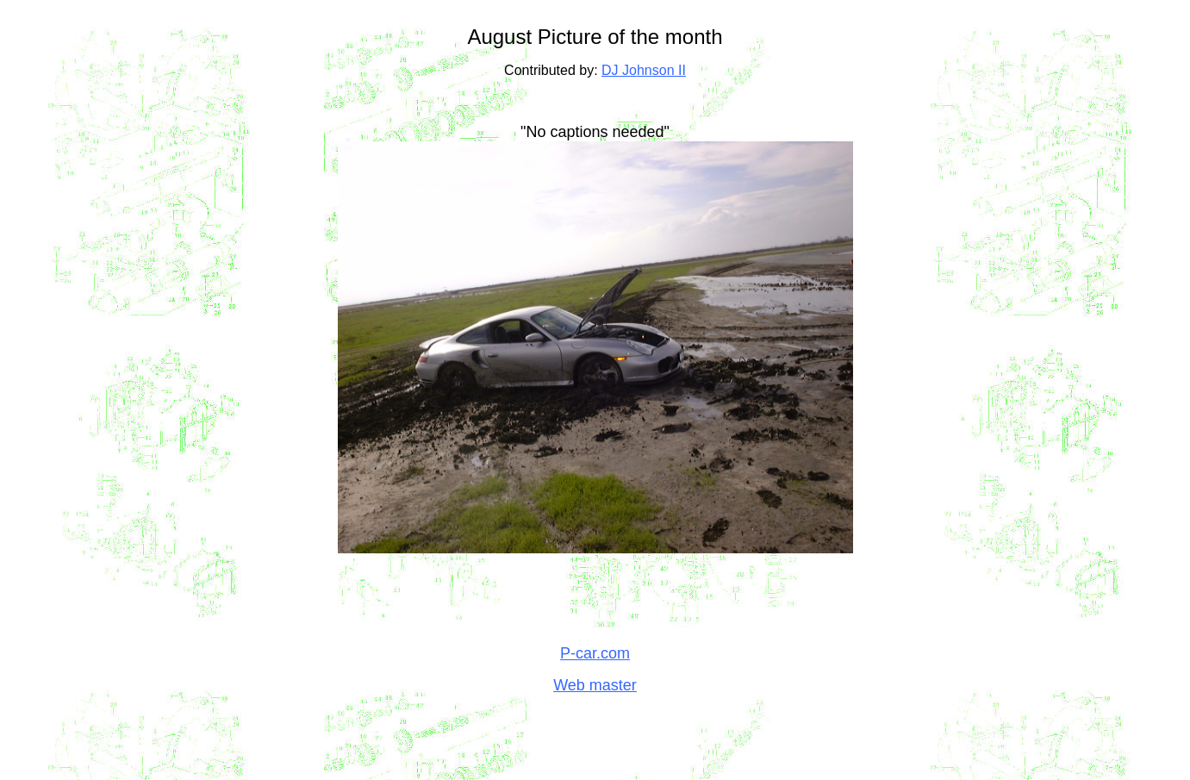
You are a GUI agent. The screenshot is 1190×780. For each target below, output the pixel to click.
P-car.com (595, 653)
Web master (595, 685)
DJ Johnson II (643, 70)
